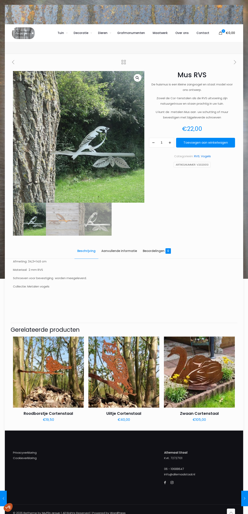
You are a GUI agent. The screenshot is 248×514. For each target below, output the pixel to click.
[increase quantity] (169, 143)
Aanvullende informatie (119, 251)
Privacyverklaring (25, 450)
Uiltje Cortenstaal (123, 411)
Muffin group (51, 511)
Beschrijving (86, 251)
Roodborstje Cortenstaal (48, 411)
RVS (197, 156)
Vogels (206, 156)
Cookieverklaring (25, 456)
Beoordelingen (157, 251)
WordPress (118, 511)
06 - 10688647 (174, 467)
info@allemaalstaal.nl (179, 472)
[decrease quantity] (153, 143)
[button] (137, 78)
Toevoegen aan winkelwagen (205, 142)
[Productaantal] (161, 143)
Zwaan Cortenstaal (199, 411)
